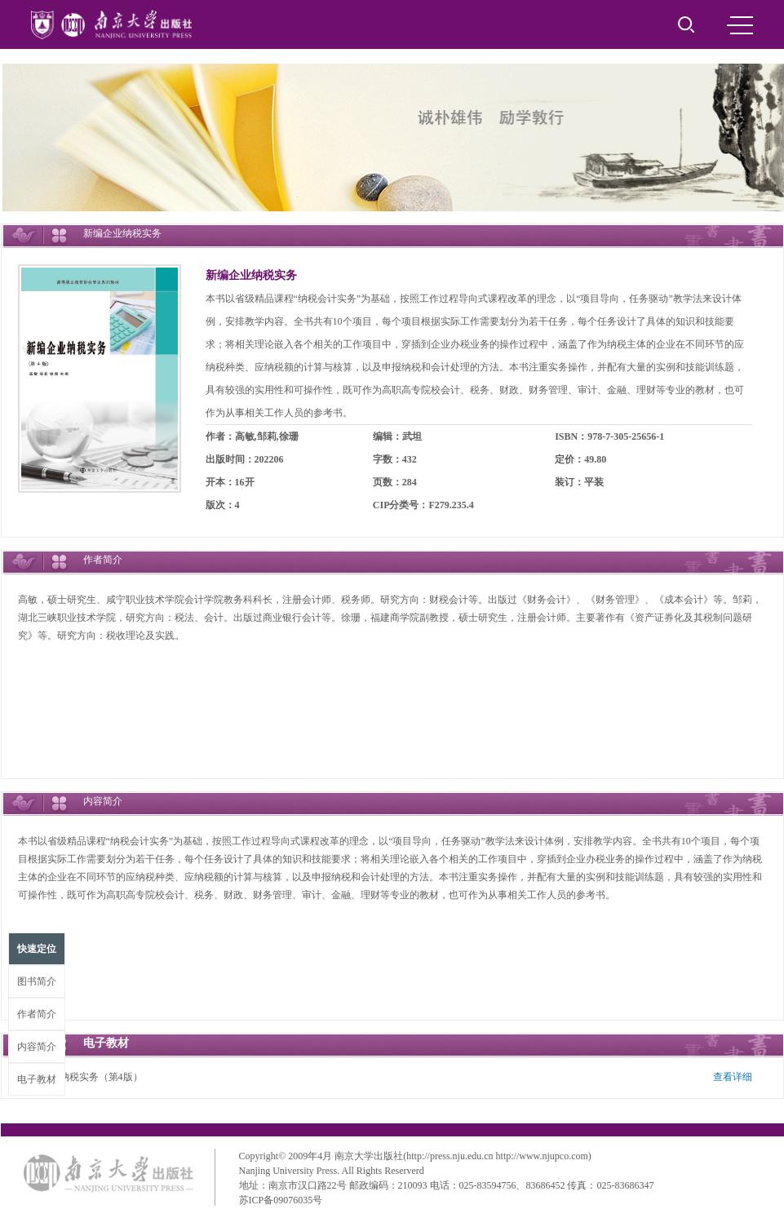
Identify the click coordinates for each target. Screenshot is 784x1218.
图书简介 (36, 981)
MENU (740, 25)
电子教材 (36, 1079)
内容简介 (36, 1046)
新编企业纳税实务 (251, 275)
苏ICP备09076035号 (281, 1200)
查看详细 (732, 1077)
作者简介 (36, 1014)
